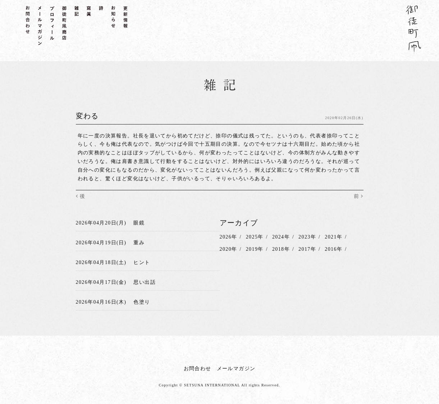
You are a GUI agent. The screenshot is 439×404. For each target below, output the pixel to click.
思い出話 (144, 282)
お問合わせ (197, 368)
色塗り (141, 301)
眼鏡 (139, 223)
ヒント (141, 262)
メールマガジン (236, 368)
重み (139, 242)
